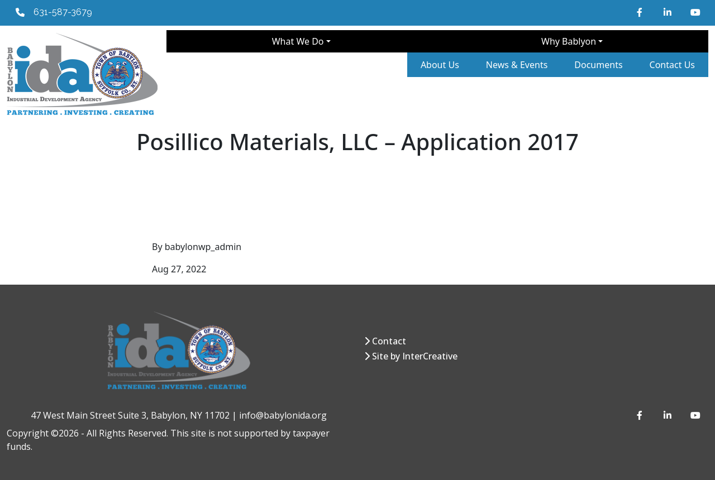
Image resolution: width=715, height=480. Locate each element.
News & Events (517, 65)
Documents (598, 65)
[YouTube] (694, 12)
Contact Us (672, 65)
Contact (389, 341)
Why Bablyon (568, 41)
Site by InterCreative (414, 356)
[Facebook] (641, 12)
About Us (440, 65)
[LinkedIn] (668, 12)
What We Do (298, 41)
